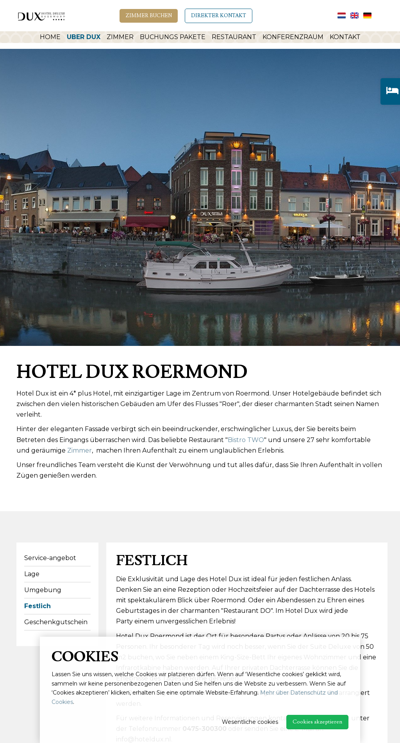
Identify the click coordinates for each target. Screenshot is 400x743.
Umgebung (42, 590)
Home (48, 38)
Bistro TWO (246, 440)
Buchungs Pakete (171, 38)
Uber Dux (81, 38)
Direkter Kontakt (218, 16)
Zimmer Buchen (148, 16)
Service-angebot (50, 558)
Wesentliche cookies (250, 721)
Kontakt (346, 38)
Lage (31, 574)
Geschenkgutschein (56, 622)
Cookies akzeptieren (317, 721)
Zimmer (118, 38)
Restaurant (233, 38)
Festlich (37, 606)
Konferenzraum (293, 38)
